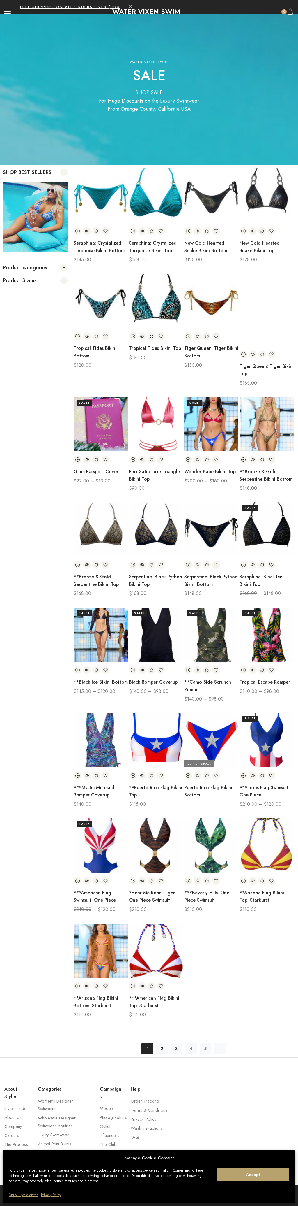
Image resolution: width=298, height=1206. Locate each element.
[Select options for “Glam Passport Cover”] (77, 460)
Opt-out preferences (23, 1195)
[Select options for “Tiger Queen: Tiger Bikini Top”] (243, 354)
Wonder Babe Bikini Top (210, 471)
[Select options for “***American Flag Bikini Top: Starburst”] (133, 986)
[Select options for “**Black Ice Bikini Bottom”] (77, 670)
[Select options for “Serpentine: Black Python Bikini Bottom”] (188, 565)
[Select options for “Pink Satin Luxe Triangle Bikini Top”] (133, 460)
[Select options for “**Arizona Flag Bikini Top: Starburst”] (243, 881)
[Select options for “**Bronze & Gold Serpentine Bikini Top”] (77, 565)
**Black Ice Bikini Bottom (101, 682)
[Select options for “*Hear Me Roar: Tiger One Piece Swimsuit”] (133, 881)
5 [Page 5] (205, 1048)
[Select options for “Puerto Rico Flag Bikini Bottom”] (188, 776)
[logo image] (146, 11)
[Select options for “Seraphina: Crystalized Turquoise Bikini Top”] (133, 231)
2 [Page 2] (162, 1048)
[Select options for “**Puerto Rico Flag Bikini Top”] (133, 776)
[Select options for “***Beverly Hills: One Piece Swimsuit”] (188, 881)
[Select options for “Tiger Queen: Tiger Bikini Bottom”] (188, 336)
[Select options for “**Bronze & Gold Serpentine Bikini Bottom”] (243, 460)
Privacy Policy (51, 1195)
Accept (253, 1174)
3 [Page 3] (176, 1048)
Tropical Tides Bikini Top (155, 348)
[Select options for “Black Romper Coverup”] (133, 670)
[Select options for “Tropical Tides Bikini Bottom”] (77, 336)
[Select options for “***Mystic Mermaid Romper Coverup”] (77, 776)
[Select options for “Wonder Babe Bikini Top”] (188, 460)
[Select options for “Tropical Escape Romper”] (243, 670)
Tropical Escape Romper (265, 682)
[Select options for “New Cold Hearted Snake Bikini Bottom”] (188, 231)
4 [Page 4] (191, 1048)
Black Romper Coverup (153, 682)
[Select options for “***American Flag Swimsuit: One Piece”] (77, 881)
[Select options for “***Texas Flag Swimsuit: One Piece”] (243, 776)
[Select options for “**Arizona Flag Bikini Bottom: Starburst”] (77, 986)
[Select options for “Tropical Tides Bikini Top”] (133, 336)
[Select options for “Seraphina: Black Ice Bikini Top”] (243, 565)
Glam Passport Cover (96, 471)
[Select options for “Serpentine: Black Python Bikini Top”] (133, 565)
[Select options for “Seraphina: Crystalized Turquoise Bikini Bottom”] (77, 231)
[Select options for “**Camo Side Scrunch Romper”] (188, 670)
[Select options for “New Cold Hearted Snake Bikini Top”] (243, 231)
